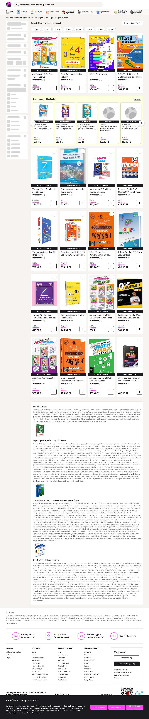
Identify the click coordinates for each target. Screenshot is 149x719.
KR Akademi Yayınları (13, 618)
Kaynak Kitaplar (62, 18)
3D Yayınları (95, 616)
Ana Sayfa (9, 18)
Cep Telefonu (62, 680)
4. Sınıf (78, 29)
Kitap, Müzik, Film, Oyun (23, 18)
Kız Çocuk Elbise (89, 655)
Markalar (9, 655)
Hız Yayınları (10, 616)
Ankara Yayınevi (44, 618)
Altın (59, 652)
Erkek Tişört (62, 677)
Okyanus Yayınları (132, 616)
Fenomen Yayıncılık (20, 616)
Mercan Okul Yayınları (84, 620)
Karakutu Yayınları (119, 616)
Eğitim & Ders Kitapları (46, 18)
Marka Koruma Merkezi (13, 652)
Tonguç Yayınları (32, 616)
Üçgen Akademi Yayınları (68, 616)
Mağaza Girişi (126, 658)
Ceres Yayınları (126, 620)
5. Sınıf (89, 29)
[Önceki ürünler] (33, 123)
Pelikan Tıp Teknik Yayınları (101, 620)
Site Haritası (36, 672)
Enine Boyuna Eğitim (60, 620)
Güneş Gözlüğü (89, 660)
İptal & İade (36, 660)
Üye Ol (34, 652)
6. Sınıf (57, 29)
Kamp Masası (88, 680)
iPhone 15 (87, 652)
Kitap (35, 18)
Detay (17, 620)
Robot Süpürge (63, 655)
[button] (70, 182)
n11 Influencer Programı (40, 680)
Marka (111, 616)
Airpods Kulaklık (63, 663)
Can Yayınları (34, 618)
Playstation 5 (62, 666)
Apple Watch (62, 669)
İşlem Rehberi (36, 663)
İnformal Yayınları (94, 618)
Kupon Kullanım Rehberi (40, 674)
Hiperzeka (53, 618)
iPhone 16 (87, 663)
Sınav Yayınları (43, 616)
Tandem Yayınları (118, 618)
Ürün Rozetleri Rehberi (39, 677)
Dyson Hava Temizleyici (92, 674)
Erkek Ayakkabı (63, 674)
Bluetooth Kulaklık (64, 672)
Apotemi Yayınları (106, 618)
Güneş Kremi (88, 672)
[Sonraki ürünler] (141, 123)
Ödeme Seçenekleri (38, 658)
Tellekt (85, 618)
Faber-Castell (104, 616)
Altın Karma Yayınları (46, 620)
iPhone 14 (61, 658)
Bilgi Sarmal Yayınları (64, 618)
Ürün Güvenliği (37, 669)
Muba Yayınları (25, 618)
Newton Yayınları (54, 616)
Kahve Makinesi (89, 677)
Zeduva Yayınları (77, 618)
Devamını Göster (11, 623)
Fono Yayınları (72, 620)
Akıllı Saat (61, 660)
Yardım (34, 655)
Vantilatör (87, 669)
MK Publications (130, 618)
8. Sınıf (68, 29)
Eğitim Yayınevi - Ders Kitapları (29, 620)
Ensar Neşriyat (136, 620)
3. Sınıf (46, 29)
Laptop (86, 666)
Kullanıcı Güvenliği (38, 666)
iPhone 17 (87, 658)
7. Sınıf (36, 29)
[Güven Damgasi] (139, 695)
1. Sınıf (110, 29)
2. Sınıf (100, 29)
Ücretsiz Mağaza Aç (127, 664)
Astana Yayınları (115, 620)
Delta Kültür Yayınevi (84, 616)
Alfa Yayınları (10, 620)
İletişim (8, 658)
